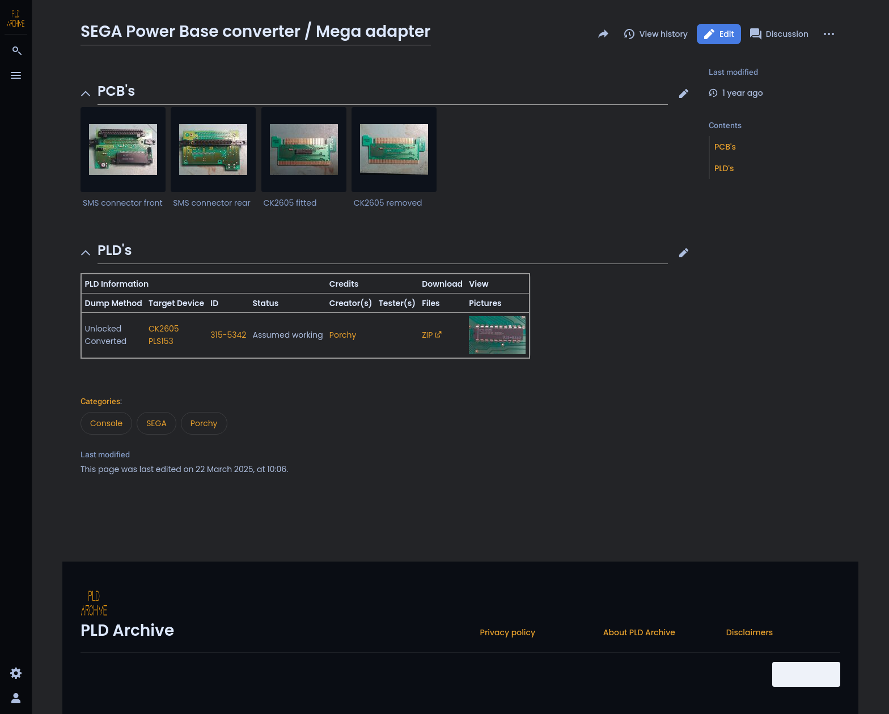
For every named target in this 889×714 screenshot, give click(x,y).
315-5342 (228, 335)
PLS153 (161, 341)
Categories (100, 401)
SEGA (156, 423)
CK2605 (164, 328)
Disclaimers (749, 632)
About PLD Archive (639, 632)
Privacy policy (508, 632)
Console (106, 423)
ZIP (427, 335)
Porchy (343, 335)
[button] (684, 93)
